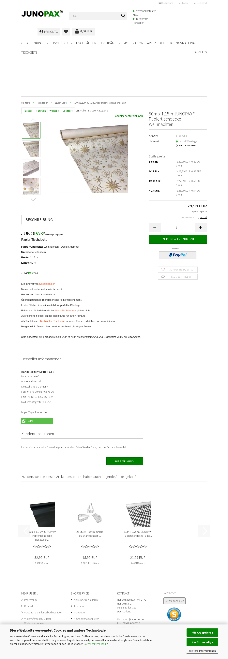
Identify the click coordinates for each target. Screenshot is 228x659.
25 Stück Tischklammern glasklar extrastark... (89, 485)
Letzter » (68, 62)
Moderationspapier (139, 43)
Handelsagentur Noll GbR (128, 67)
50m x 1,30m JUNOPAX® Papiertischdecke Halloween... (42, 487)
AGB (26, 587)
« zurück (41, 62)
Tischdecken (62, 43)
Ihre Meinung (124, 412)
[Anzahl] (178, 178)
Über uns (29, 580)
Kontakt (28, 557)
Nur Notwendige (202, 642)
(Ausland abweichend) (186, 96)
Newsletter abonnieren (86, 570)
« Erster (27, 62)
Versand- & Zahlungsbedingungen (43, 563)
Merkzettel (200, 2)
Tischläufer (86, 43)
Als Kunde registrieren (86, 551)
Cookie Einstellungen (36, 599)
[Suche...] (123, 16)
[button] (166, 3)
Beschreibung (39, 170)
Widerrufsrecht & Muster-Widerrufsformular (38, 572)
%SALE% (200, 42)
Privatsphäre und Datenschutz (41, 593)
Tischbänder (109, 43)
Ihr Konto (79, 557)
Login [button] (183, 2)
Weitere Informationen (202, 650)
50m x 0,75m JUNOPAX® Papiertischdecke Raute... (138, 485)
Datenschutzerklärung (96, 644)
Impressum (30, 551)
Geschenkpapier (34, 43)
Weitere (165, 43)
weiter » (54, 62)
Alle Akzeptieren (202, 632)
